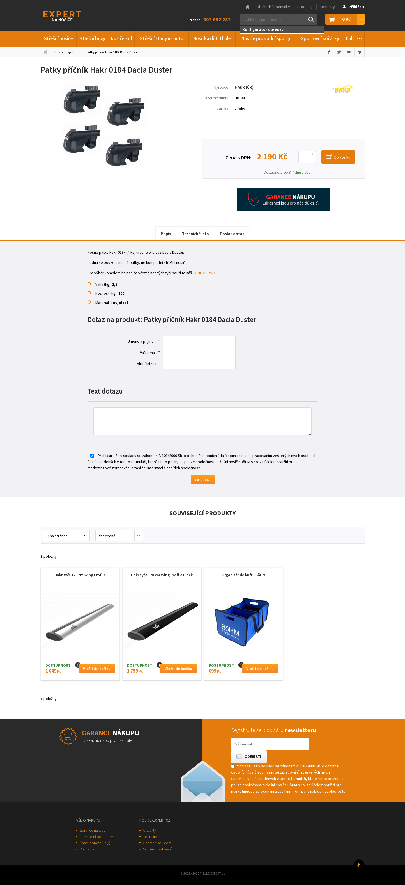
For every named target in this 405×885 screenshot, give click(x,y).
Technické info (195, 233)
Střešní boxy (92, 38)
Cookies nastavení (157, 849)
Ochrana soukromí (157, 842)
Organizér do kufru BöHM (243, 574)
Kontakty (327, 6)
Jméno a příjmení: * (144, 341)
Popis (166, 233)
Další (354, 38)
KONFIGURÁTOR (206, 272)
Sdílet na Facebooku (329, 52)
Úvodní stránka (45, 52)
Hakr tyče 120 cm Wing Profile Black (162, 574)
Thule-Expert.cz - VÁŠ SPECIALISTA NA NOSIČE (70, 15)
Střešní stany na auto (161, 38)
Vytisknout (359, 52)
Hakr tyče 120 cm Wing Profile (80, 574)
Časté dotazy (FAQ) (95, 842)
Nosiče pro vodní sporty (265, 38)
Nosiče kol (121, 38)
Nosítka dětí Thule (212, 38)
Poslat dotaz (232, 233)
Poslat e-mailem (349, 52)
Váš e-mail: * (150, 352)
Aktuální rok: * (148, 363)
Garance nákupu (93, 830)
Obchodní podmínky (273, 6)
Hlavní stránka (247, 7)
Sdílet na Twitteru (339, 52)
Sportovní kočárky (320, 38)
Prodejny (304, 6)
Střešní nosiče (58, 38)
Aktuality (149, 830)
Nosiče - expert (64, 52)
